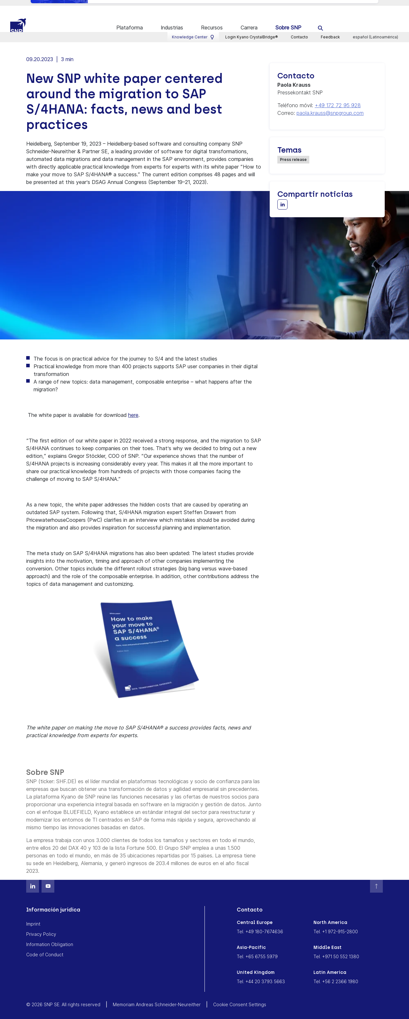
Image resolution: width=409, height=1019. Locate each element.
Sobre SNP (288, 22)
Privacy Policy (41, 928)
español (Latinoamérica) (376, 5)
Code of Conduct (44, 948)
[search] (320, 21)
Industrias (172, 22)
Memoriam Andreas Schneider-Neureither (157, 998)
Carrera (249, 22)
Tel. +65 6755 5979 (257, 950)
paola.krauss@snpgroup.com (330, 107)
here (133, 409)
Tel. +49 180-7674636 (260, 925)
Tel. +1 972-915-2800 (335, 925)
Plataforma (129, 22)
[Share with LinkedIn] (282, 198)
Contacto (299, 5)
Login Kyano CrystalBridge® (251, 5)
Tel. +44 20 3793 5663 (261, 975)
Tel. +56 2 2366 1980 (335, 975)
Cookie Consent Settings (239, 998)
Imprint (33, 917)
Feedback (330, 5)
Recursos (212, 22)
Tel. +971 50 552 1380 (336, 950)
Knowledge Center (193, 5)
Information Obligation (49, 938)
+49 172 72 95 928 (338, 99)
